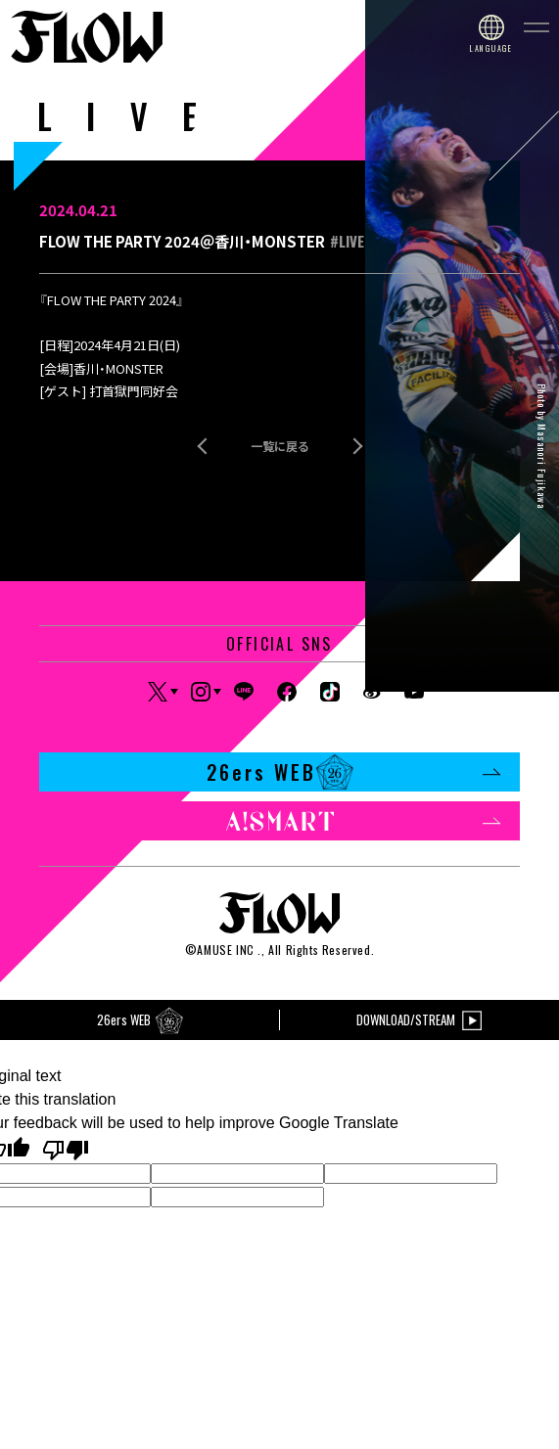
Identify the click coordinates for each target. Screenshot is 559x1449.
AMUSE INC (225, 949)
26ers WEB (354, 772)
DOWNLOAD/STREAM (419, 1020)
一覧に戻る (280, 445)
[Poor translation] (65, 1148)
